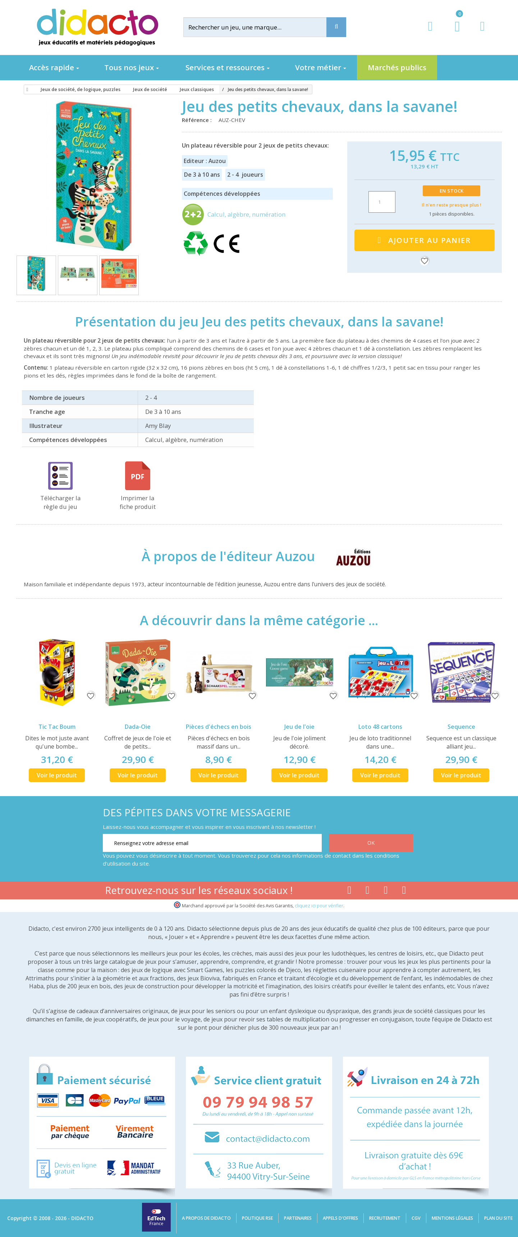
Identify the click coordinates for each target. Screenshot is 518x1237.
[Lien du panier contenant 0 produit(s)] (453, 33)
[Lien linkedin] (404, 891)
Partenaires (298, 1218)
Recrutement (384, 1218)
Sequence (461, 727)
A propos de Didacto (206, 1218)
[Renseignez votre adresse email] (212, 843)
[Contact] (482, 33)
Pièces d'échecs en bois (218, 727)
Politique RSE (257, 1218)
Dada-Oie (138, 727)
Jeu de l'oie (299, 727)
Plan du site (498, 1218)
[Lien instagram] (386, 891)
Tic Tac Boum (56, 727)
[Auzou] (347, 556)
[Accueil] (26, 89)
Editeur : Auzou (205, 161)
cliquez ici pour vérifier (319, 906)
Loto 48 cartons (380, 727)
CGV (416, 1218)
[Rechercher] (260, 27)
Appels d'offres (340, 1218)
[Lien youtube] (367, 891)
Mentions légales (452, 1218)
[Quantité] (381, 202)
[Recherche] (336, 27)
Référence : (198, 119)
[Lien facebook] (349, 891)
